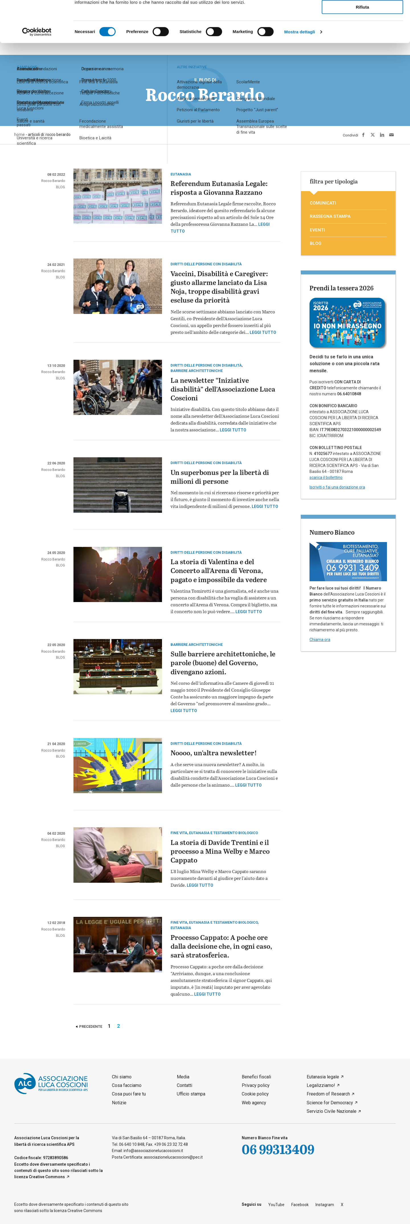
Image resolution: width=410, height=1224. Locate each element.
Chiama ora (319, 639)
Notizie (119, 1102)
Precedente (90, 1026)
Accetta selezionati (362, 30)
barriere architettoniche (197, 371)
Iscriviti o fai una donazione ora (337, 487)
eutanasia (181, 174)
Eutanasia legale (323, 1077)
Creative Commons (47, 1177)
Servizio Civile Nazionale (331, 1111)
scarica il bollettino (326, 477)
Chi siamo (122, 1077)
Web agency (254, 1102)
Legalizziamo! (321, 1085)
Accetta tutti (362, 13)
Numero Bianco (331, 532)
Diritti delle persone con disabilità (206, 264)
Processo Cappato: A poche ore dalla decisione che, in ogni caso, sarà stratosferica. (221, 947)
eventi (317, 230)
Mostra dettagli (299, 70)
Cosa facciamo (127, 1085)
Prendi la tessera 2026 (341, 287)
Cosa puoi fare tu (129, 1094)
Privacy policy (256, 1085)
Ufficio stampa (191, 1094)
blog (60, 187)
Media (183, 1077)
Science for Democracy (330, 1102)
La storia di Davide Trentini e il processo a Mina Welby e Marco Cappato (220, 852)
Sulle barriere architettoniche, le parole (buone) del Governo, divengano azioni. (223, 663)
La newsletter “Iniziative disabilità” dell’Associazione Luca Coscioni (223, 389)
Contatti (184, 1085)
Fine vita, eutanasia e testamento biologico (214, 833)
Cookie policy (255, 1094)
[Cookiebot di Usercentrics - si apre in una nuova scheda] (37, 71)
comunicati (323, 203)
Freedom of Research (328, 1094)
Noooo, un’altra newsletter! (214, 753)
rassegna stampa (330, 216)
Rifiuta (362, 46)
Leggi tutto (263, 332)
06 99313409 (278, 1149)
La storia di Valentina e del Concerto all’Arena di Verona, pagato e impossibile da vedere (219, 571)
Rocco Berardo (53, 181)
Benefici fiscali (256, 1077)
